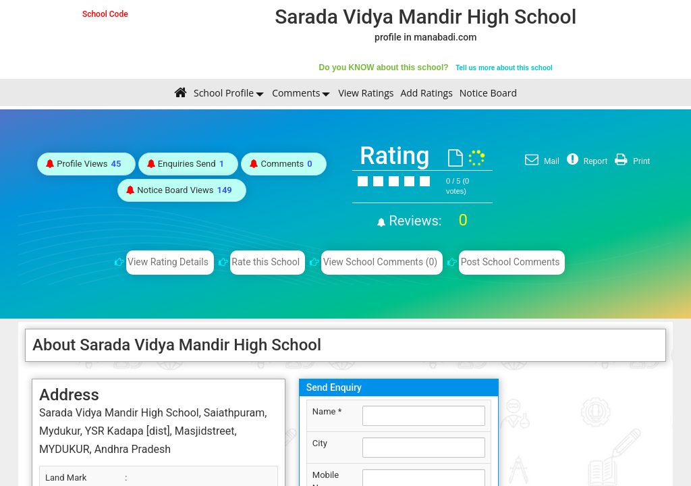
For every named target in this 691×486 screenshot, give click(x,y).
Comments (296, 92)
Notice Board (488, 92)
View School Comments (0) (380, 261)
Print (630, 161)
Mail (540, 161)
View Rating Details (168, 261)
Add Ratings (426, 92)
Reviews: (427, 221)
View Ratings (365, 92)
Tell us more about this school (504, 68)
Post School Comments (510, 261)
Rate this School (265, 261)
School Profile (224, 92)
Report (585, 161)
